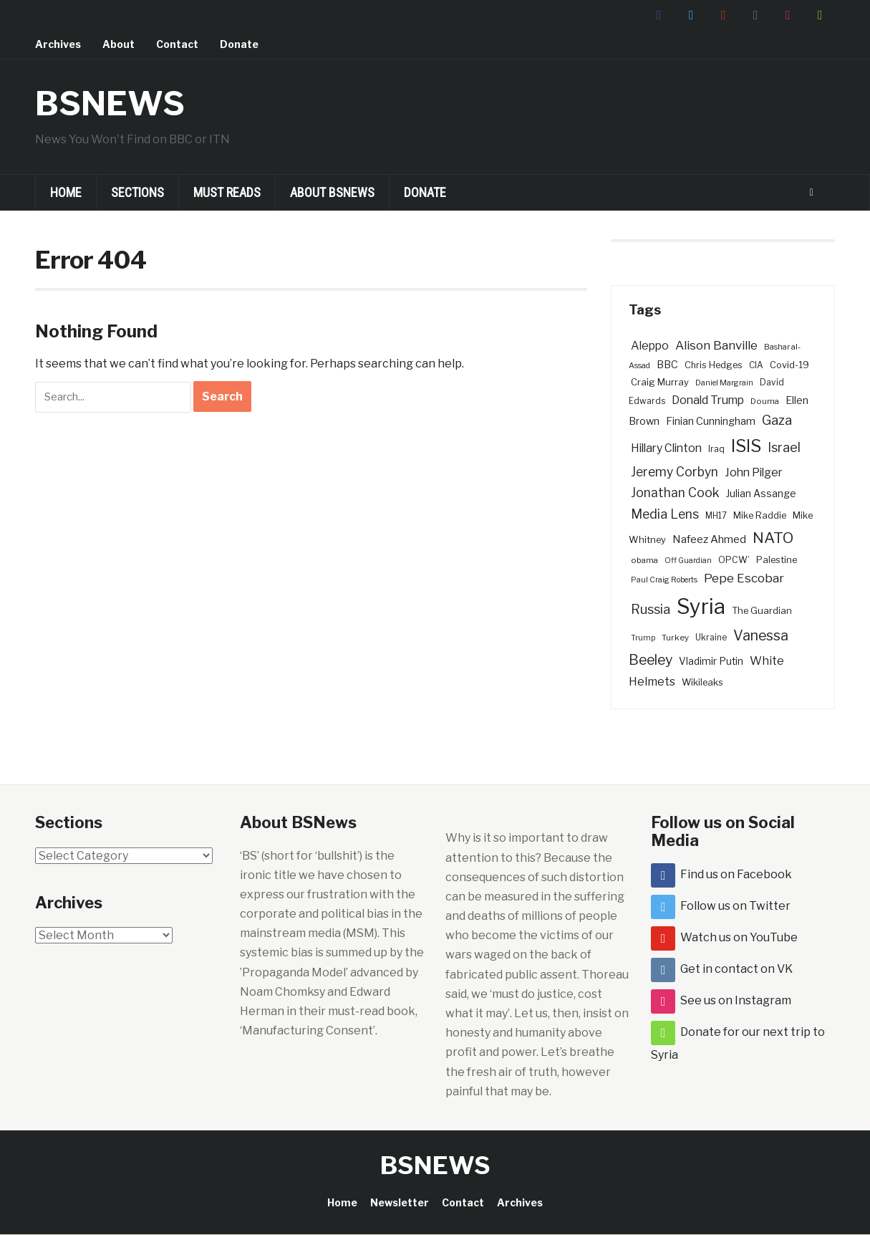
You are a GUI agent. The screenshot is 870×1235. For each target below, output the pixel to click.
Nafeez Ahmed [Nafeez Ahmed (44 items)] (709, 539)
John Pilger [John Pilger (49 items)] (754, 472)
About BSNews (332, 192)
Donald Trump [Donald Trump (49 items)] (708, 400)
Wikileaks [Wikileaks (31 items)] (702, 682)
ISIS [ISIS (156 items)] (746, 446)
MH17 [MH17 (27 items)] (716, 516)
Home (66, 192)
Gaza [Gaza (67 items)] (777, 420)
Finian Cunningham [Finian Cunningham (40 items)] (710, 421)
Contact (177, 44)
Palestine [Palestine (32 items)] (776, 559)
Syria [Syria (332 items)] (701, 606)
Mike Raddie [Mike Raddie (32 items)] (759, 515)
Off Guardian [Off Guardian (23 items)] (688, 560)
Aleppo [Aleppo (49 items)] (650, 345)
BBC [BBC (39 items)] (667, 364)
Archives (58, 44)
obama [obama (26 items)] (644, 560)
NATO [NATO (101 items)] (773, 538)
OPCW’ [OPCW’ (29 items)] (734, 559)
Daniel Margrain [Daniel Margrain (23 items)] (724, 383)
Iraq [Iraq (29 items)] (716, 448)
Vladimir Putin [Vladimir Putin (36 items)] (711, 661)
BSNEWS (112, 103)
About (118, 44)
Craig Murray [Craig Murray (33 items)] (660, 382)
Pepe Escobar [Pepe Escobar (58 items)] (744, 578)
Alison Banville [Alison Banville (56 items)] (716, 345)
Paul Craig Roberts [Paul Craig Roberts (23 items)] (664, 580)
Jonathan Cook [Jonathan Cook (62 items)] (675, 492)
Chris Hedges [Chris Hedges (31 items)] (714, 365)
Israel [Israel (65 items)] (784, 447)
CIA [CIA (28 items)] (756, 365)
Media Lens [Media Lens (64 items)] (665, 514)
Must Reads (227, 192)
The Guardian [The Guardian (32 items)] (762, 610)
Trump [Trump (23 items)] (643, 638)
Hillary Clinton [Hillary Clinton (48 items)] (666, 448)
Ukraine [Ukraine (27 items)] (711, 638)
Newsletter (399, 1202)
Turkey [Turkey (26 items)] (675, 638)
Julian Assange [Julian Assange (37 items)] (761, 493)
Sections (137, 192)
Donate (239, 44)
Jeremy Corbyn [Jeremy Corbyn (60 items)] (674, 471)
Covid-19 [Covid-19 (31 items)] (789, 365)
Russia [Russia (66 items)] (650, 609)
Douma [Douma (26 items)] (764, 401)
